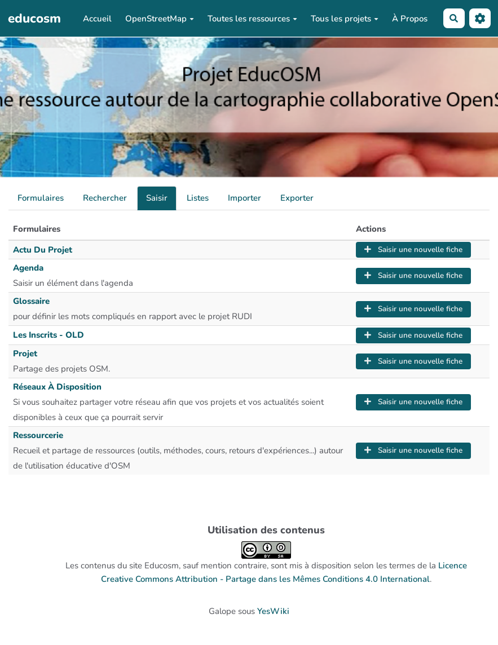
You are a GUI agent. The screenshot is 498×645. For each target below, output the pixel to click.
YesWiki (273, 611)
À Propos (410, 18)
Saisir (157, 198)
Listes (198, 198)
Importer (244, 198)
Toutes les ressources (252, 18)
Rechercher (105, 198)
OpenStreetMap (159, 18)
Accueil (97, 18)
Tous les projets (344, 18)
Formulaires (40, 198)
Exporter (297, 198)
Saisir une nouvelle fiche (413, 249)
